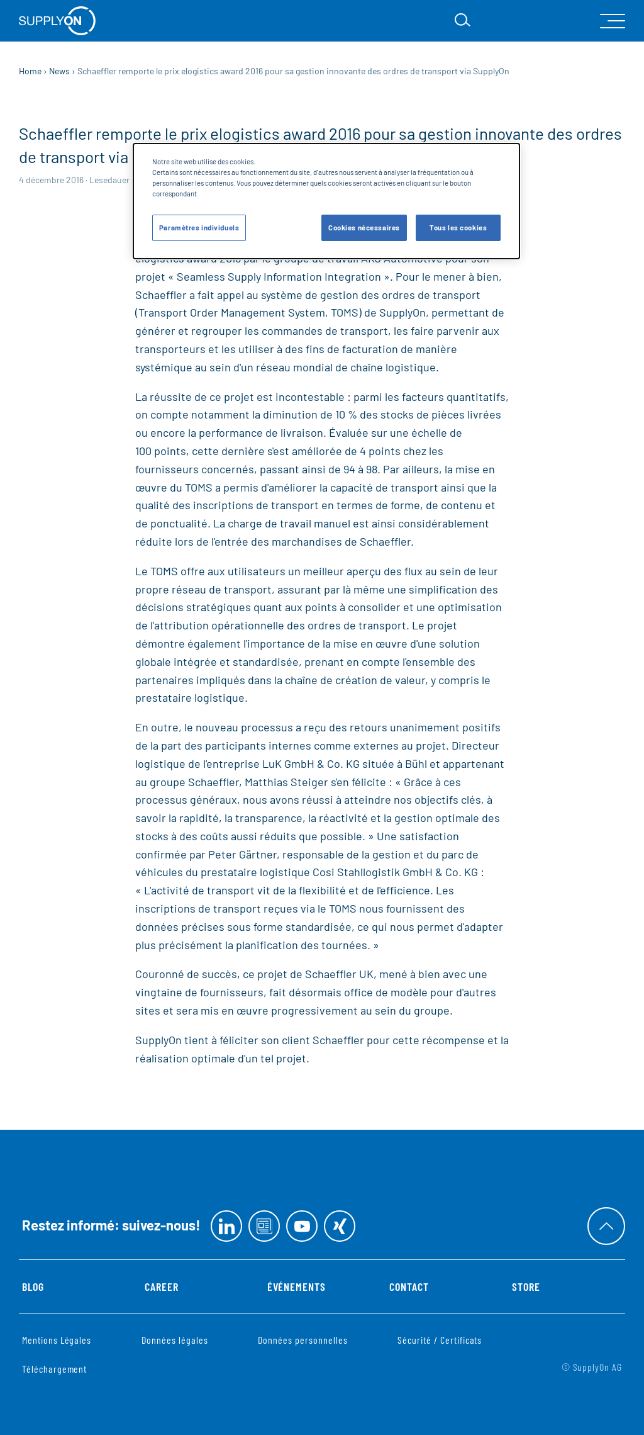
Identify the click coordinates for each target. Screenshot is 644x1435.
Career (162, 1286)
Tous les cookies (458, 227)
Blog (33, 1286)
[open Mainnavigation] (612, 21)
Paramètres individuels (199, 227)
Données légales (175, 1340)
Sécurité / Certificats (439, 1340)
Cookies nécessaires (364, 227)
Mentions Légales (56, 1340)
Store (526, 1286)
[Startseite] (57, 20)
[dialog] (326, 201)
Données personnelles (302, 1340)
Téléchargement (54, 1369)
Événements (296, 1286)
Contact (409, 1286)
